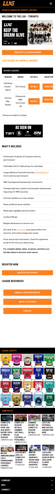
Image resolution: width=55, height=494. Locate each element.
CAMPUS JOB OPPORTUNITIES (27, 292)
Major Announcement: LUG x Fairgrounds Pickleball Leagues (8, 459)
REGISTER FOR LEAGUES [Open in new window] (27, 273)
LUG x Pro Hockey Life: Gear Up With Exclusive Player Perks (48, 458)
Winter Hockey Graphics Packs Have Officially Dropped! (34, 458)
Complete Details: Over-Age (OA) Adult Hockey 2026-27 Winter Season (7, 430)
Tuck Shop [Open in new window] (21, 230)
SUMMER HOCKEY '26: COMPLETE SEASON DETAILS (33, 428)
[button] (6, 360)
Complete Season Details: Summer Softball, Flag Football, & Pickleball (20, 431)
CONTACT (27, 311)
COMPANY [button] (5, 480)
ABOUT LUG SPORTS (27, 302)
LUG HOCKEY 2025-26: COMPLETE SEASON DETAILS (20, 457)
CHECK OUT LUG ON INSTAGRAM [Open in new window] (27, 52)
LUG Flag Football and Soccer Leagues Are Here (47, 428)
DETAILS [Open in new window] (34, 86)
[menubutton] (50, 3)
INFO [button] (3, 485)
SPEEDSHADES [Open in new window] (40, 172)
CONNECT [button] (5, 490)
